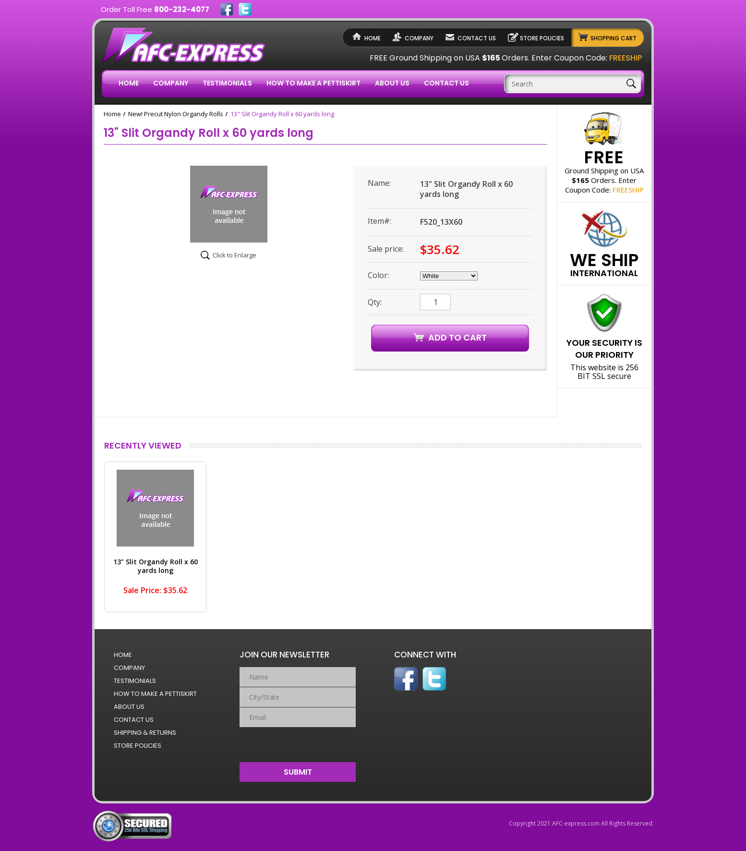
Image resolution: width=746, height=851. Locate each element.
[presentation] (298, 742)
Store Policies (542, 38)
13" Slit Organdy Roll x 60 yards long (155, 566)
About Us (392, 83)
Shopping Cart (613, 38)
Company (419, 38)
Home (372, 38)
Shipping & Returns (145, 732)
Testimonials (227, 83)
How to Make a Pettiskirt (313, 83)
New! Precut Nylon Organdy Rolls (175, 113)
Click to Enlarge (234, 255)
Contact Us (476, 38)
